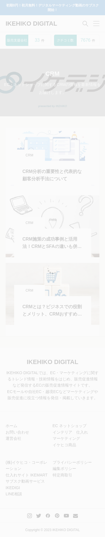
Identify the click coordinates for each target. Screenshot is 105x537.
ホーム (11, 425)
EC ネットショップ (70, 425)
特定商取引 (62, 475)
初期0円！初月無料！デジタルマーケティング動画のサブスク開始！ (52, 7)
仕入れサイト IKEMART (27, 475)
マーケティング (66, 438)
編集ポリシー (64, 468)
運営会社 (13, 438)
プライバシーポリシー (72, 462)
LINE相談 (14, 494)
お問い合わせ (17, 432)
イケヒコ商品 (64, 445)
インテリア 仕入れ (70, 432)
